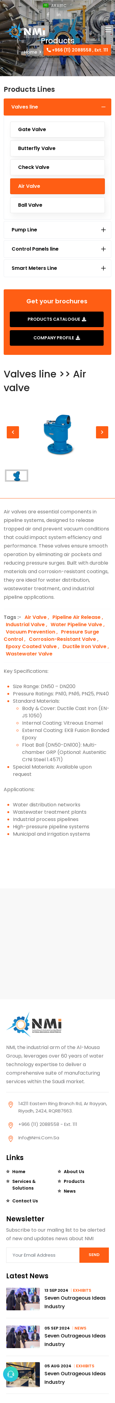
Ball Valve (30, 205)
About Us (74, 1172)
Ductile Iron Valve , (86, 646)
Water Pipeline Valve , (78, 624)
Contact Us (25, 1201)
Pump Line (24, 229)
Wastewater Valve (29, 653)
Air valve (29, 186)
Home (18, 1172)
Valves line (24, 106)
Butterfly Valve (37, 148)
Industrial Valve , (27, 624)
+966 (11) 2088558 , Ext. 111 (77, 50)
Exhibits (82, 1290)
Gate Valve (32, 129)
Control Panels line (35, 248)
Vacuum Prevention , (32, 631)
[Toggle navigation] (108, 30)
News (70, 1191)
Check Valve (33, 167)
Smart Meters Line (34, 268)
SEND (94, 1255)
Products (74, 1181)
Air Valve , (37, 617)
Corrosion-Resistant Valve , (63, 639)
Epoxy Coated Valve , (33, 646)
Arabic (61, 5)
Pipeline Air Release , (77, 617)
